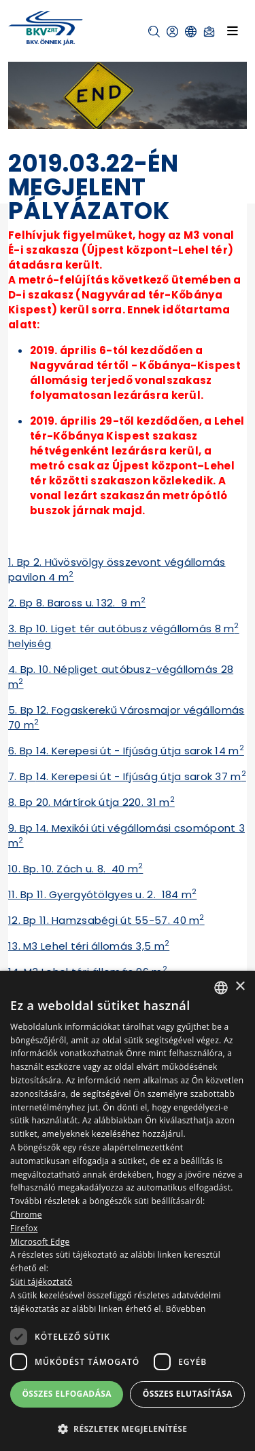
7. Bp (22, 776)
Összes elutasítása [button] (188, 1393)
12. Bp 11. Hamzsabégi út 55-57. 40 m (106, 920)
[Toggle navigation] (232, 31)
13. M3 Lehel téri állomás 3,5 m (88, 946)
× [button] (240, 987)
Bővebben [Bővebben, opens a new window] (186, 1309)
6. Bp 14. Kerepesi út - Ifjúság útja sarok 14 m (126, 750)
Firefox (24, 1228)
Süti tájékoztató (41, 1282)
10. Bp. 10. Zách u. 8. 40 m (75, 869)
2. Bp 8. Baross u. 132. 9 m (77, 603)
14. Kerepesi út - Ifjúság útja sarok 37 (133, 776)
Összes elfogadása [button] (67, 1393)
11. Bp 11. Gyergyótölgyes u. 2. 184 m (102, 894)
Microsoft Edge (40, 1241)
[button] (154, 31)
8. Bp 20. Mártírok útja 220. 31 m (91, 802)
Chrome (26, 1214)
